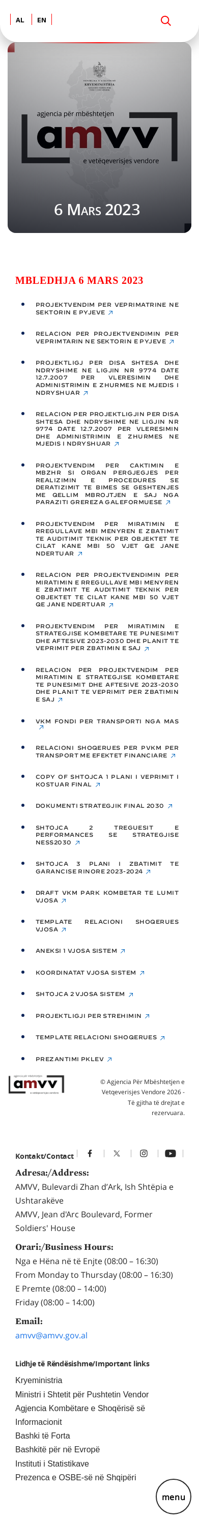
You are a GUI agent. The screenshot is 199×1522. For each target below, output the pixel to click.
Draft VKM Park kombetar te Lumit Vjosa (107, 896)
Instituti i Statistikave (52, 1463)
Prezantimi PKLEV (70, 1059)
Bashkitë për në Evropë (57, 1449)
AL (20, 20)
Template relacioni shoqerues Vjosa (107, 925)
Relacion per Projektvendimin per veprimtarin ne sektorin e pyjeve (107, 337)
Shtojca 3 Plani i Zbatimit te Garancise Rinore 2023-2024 (107, 867)
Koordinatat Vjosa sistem (86, 972)
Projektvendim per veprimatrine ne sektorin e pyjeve (107, 308)
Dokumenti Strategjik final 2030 (100, 805)
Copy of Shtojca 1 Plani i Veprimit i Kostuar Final (107, 780)
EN (41, 20)
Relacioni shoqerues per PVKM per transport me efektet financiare (107, 751)
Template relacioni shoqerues (96, 1037)
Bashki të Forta (42, 1435)
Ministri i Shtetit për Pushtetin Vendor (82, 1394)
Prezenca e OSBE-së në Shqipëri (75, 1477)
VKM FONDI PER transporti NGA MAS (107, 721)
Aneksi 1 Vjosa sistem (76, 950)
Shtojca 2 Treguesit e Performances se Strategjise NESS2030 (107, 835)
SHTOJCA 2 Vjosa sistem (80, 994)
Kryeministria (38, 1380)
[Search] (166, 21)
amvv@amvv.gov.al (51, 1335)
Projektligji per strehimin (88, 1015)
